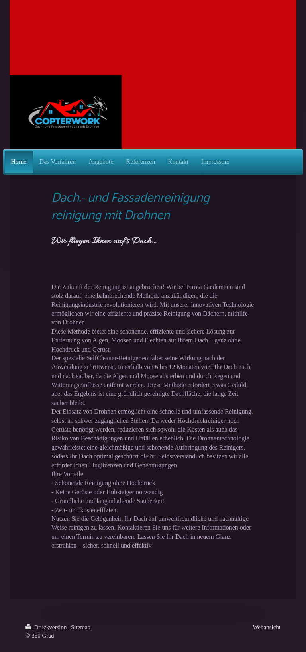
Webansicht (266, 627)
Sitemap (80, 627)
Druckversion (47, 627)
